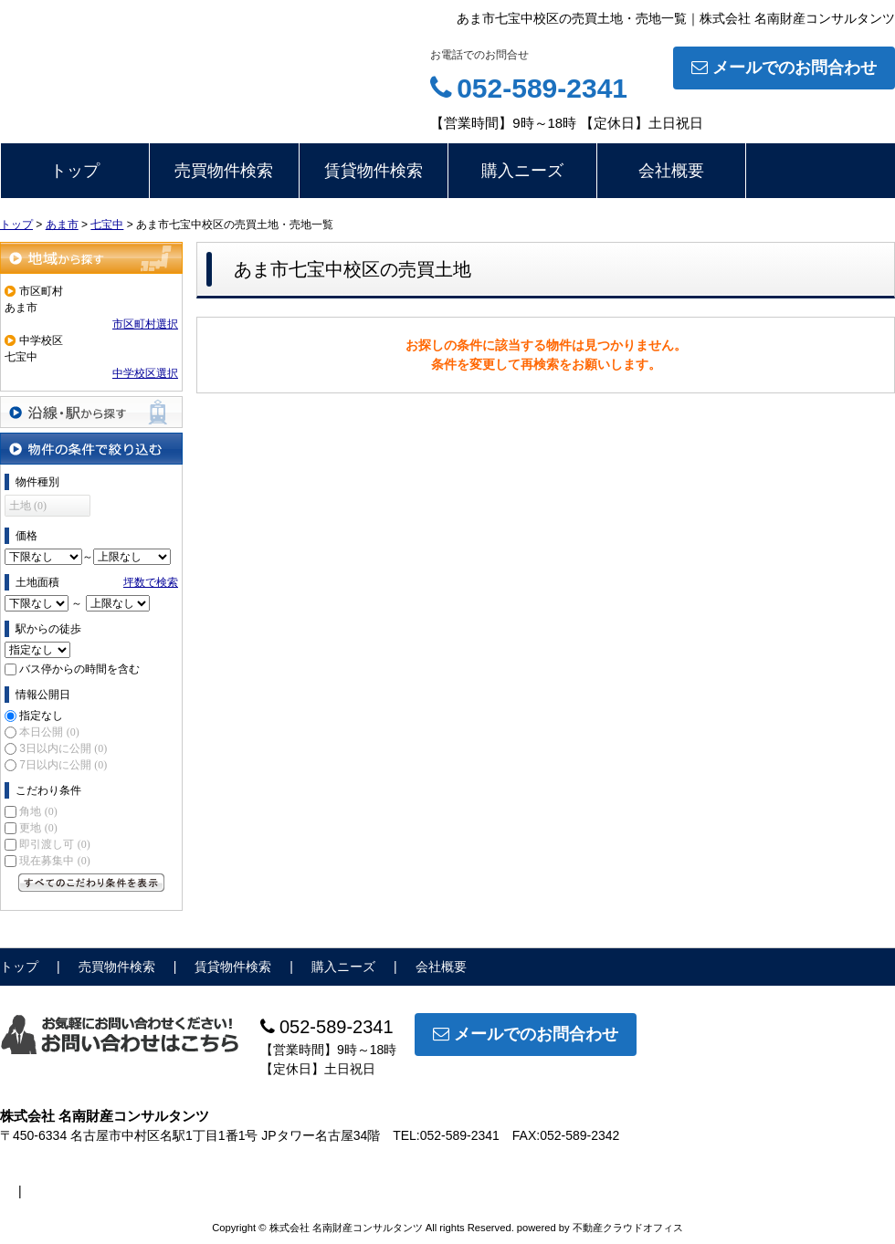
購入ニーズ (522, 171)
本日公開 (49, 732)
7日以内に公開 (63, 764)
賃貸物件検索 (373, 171)
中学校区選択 (145, 373)
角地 (38, 811)
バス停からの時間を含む (79, 669)
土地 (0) (28, 505)
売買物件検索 (223, 171)
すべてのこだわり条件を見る (91, 882)
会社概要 (671, 171)
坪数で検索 (150, 582)
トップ (75, 171)
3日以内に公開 (63, 748)
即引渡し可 (54, 844)
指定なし (41, 715)
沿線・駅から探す (91, 412)
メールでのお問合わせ (784, 67)
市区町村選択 (145, 324)
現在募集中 (54, 860)
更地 (38, 827)
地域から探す (91, 258)
